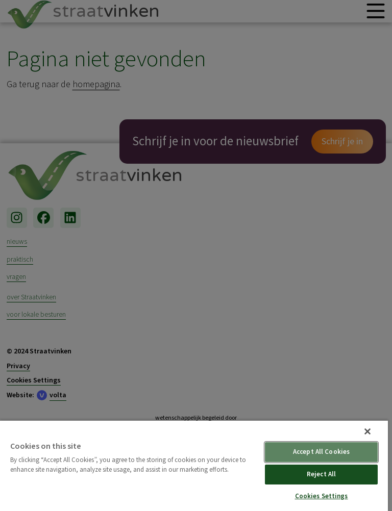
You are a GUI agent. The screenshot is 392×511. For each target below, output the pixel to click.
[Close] (367, 431)
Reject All (321, 474)
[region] (194, 465)
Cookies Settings (321, 496)
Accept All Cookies (321, 451)
